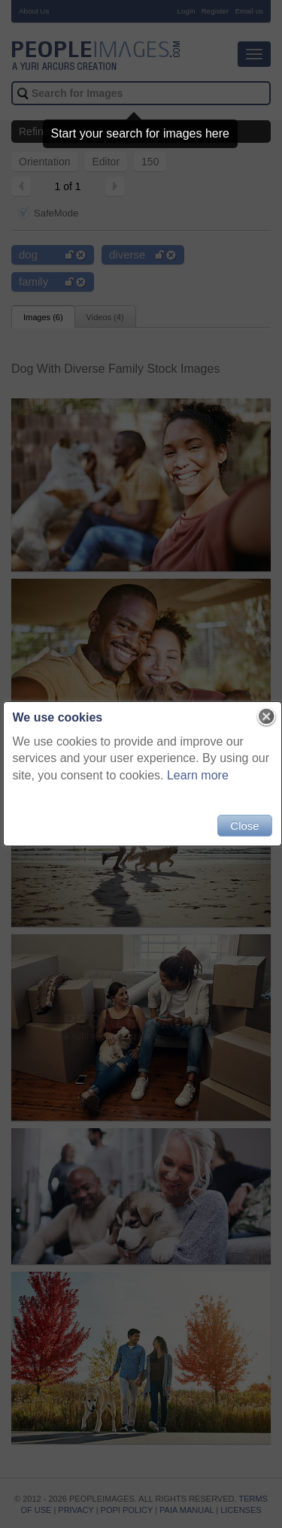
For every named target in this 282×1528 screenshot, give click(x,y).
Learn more (227, 775)
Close (244, 825)
